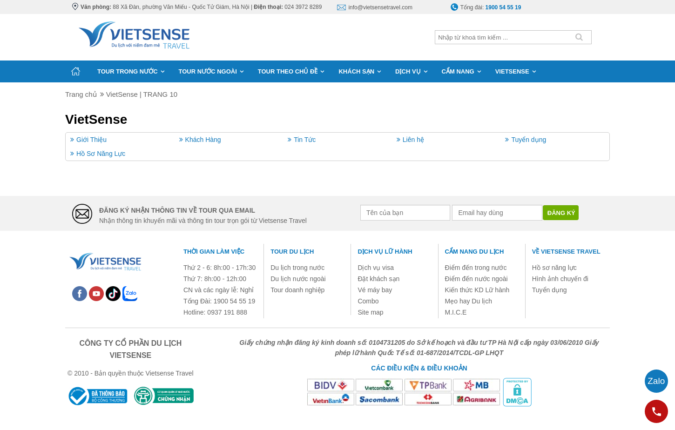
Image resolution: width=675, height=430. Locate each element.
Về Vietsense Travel (566, 251)
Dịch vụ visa (376, 267)
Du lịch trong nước (297, 267)
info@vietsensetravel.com (380, 7)
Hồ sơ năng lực (554, 267)
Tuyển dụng (528, 139)
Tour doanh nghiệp (297, 290)
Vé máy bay (375, 290)
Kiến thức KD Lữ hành (477, 290)
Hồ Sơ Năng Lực (100, 153)
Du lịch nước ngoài (298, 278)
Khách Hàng (203, 139)
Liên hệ (413, 139)
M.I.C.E (456, 312)
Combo (368, 301)
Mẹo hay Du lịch (468, 301)
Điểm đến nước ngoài (476, 278)
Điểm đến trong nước (476, 267)
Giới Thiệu (91, 139)
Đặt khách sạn (378, 278)
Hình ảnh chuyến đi (560, 278)
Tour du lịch (292, 251)
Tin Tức (305, 139)
